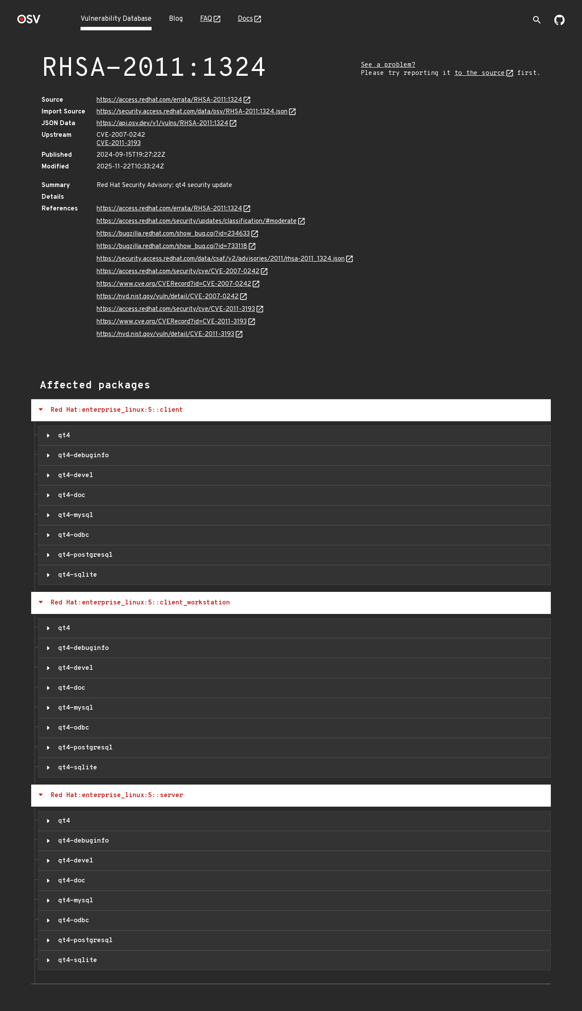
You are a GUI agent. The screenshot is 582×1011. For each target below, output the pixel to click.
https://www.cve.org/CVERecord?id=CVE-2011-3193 (172, 322)
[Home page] (29, 22)
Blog (176, 19)
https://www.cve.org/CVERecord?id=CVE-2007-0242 (174, 284)
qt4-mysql (73, 515)
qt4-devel (73, 475)
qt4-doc (69, 495)
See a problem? (388, 65)
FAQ (206, 19)
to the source (479, 73)
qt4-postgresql (83, 555)
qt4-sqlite (75, 575)
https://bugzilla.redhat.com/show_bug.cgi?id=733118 (172, 246)
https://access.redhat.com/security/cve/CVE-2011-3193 (176, 309)
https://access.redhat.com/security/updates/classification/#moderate (197, 221)
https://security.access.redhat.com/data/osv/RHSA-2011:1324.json (192, 112)
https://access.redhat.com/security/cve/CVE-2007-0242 (178, 272)
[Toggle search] (537, 20)
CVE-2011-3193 (119, 143)
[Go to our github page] (559, 23)
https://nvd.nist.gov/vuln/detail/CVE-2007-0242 (168, 297)
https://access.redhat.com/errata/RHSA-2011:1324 (169, 100)
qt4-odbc (71, 535)
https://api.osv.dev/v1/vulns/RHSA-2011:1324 (162, 124)
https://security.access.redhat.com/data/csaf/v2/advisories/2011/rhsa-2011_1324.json (221, 259)
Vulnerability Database (116, 19)
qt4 (62, 435)
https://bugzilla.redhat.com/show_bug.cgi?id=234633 (173, 234)
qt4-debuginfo (81, 455)
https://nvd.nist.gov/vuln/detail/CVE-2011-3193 (165, 334)
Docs (245, 19)
